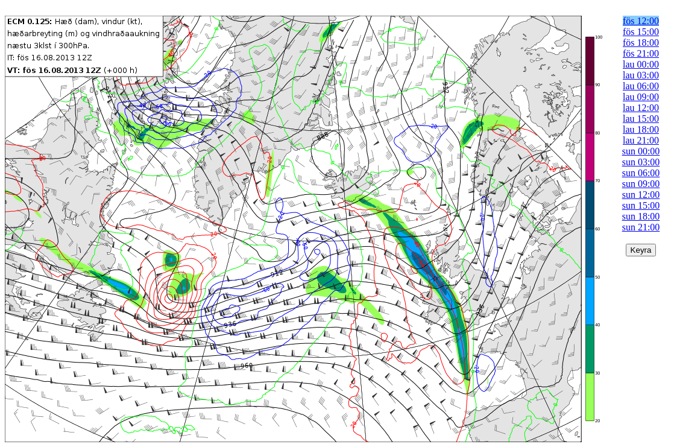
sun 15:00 (641, 205)
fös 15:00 (641, 32)
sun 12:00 (641, 194)
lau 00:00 (641, 64)
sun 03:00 (641, 162)
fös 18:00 (641, 42)
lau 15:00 (641, 118)
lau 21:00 (641, 140)
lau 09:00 (641, 97)
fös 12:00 (641, 21)
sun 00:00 (641, 151)
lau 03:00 (641, 75)
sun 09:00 (641, 184)
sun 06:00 (641, 173)
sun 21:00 (641, 227)
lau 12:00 (641, 108)
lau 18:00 (641, 129)
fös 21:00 (641, 53)
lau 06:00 (641, 86)
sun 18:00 (641, 216)
